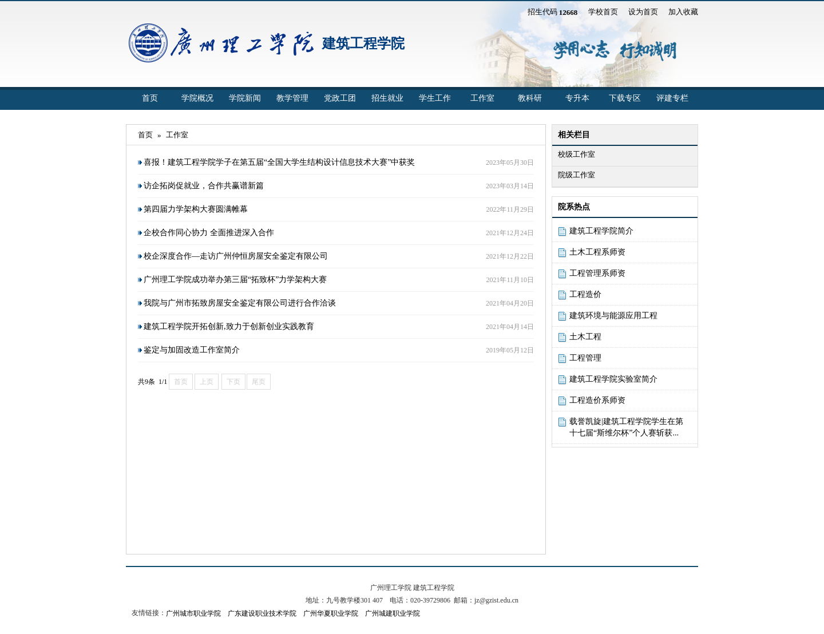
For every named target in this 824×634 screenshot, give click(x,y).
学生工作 (435, 98)
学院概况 (197, 98)
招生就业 (387, 98)
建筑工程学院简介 (601, 231)
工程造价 (585, 294)
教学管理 (292, 98)
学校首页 (603, 11)
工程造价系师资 (597, 400)
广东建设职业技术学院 (262, 613)
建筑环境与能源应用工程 (613, 315)
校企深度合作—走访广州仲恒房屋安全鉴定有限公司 (236, 256)
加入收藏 (683, 11)
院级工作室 (576, 175)
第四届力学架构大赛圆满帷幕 (196, 209)
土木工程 (585, 336)
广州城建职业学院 (392, 613)
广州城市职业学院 (193, 613)
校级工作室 (576, 154)
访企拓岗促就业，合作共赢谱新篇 (204, 185)
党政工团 (340, 98)
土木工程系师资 (597, 252)
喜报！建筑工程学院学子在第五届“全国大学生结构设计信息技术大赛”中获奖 (279, 162)
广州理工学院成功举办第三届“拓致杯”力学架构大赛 (235, 279)
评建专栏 (672, 98)
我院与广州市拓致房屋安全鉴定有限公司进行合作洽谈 (240, 303)
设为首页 (643, 11)
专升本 (577, 98)
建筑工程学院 (363, 43)
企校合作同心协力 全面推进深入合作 (209, 232)
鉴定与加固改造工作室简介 (192, 350)
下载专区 (625, 98)
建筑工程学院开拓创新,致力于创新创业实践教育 (229, 326)
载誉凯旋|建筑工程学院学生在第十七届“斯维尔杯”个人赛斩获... (626, 427)
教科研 (530, 98)
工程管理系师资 (597, 273)
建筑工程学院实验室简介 (613, 379)
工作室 (482, 98)
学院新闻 (245, 98)
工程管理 (585, 358)
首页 (150, 98)
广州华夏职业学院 (330, 613)
